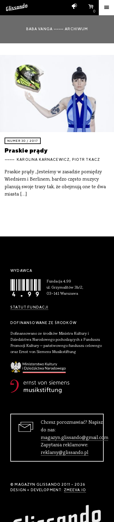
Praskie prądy (26, 150)
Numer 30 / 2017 (22, 140)
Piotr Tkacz (86, 159)
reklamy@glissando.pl (64, 452)
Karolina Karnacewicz (43, 159)
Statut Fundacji (29, 307)
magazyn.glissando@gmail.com (74, 437)
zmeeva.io (75, 490)
